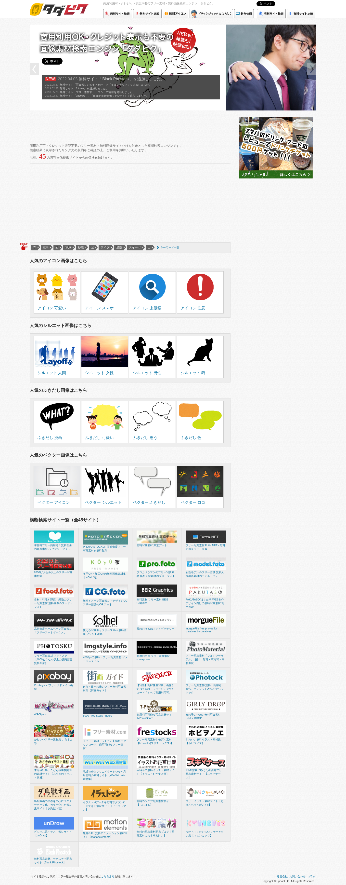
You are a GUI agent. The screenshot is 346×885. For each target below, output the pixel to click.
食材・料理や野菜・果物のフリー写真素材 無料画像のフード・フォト (53, 603)
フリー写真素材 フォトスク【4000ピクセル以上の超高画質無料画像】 (53, 659)
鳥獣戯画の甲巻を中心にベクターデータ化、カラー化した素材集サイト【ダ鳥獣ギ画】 (53, 805)
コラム (311, 876)
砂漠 (81, 247)
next (311, 69)
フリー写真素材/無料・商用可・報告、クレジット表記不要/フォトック (205, 689)
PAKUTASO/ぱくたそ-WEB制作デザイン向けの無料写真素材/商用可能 (205, 603)
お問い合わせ (297, 876)
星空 (119, 247)
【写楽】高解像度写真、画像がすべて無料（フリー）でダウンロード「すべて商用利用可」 (155, 689)
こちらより (108, 876)
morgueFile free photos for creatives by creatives (201, 630)
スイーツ (135, 247)
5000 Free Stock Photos (97, 715)
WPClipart (40, 714)
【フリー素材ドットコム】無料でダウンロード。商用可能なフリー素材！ (104, 744)
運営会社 (282, 876)
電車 (46, 247)
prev (34, 69)
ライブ (105, 247)
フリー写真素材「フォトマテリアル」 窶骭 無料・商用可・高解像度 (205, 659)
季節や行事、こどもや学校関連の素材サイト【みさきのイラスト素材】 (53, 774)
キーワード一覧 (169, 247)
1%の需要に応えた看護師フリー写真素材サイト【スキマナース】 (205, 774)
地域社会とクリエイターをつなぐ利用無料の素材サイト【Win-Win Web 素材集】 (104, 775)
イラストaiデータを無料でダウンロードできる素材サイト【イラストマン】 (104, 806)
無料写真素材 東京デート (152, 545)
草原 (68, 247)
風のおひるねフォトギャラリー (155, 628)
